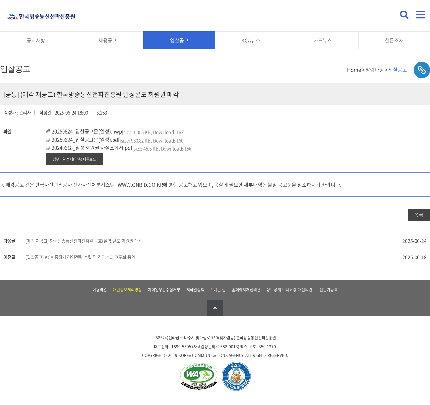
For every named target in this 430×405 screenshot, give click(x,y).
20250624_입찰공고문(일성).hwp (87, 131)
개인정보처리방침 (127, 290)
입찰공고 (179, 40)
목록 (418, 214)
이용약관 (99, 290)
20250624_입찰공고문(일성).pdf (86, 139)
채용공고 (107, 40)
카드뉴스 (323, 40)
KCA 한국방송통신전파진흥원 (41, 14)
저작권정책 (195, 290)
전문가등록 (328, 290)
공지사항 (36, 40)
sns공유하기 (422, 70)
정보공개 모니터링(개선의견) (290, 290)
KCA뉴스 (250, 40)
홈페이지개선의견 (246, 290)
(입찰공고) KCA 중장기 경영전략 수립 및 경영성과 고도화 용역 (80, 257)
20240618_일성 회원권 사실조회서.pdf (92, 147)
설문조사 (394, 40)
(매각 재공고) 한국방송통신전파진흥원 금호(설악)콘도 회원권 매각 (83, 240)
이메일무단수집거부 (164, 290)
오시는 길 (218, 290)
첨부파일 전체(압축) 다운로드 (74, 159)
